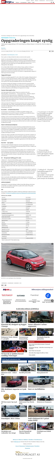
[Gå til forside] (7, 2)
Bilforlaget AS (17, 441)
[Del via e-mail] (53, 51)
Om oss (17, 446)
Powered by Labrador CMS (27, 458)
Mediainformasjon (30, 446)
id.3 (20, 283)
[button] (52, 300)
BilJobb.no (36, 0)
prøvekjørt (4, 283)
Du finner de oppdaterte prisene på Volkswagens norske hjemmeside (21, 193)
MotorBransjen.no (42, 0)
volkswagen (10, 283)
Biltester (29, 2)
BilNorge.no (15, 439)
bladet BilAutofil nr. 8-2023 (12, 54)
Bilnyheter (17, 2)
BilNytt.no (32, 0)
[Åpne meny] (53, 2)
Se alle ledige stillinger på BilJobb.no (27, 309)
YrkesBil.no (28, 0)
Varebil (33, 2)
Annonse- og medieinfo (49, 0)
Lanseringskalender (24, 2)
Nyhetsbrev (37, 446)
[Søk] (51, 2)
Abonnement (22, 446)
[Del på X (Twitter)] (51, 51)
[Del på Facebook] (49, 51)
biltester (16, 283)
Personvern (27, 448)
